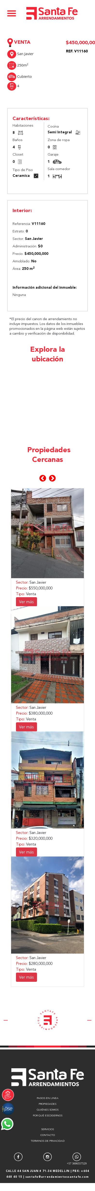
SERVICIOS (47, 1129)
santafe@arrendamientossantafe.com (57, 1177)
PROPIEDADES (47, 1104)
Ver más (26, 601)
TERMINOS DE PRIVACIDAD (48, 1141)
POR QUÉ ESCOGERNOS (47, 1115)
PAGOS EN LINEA (47, 1098)
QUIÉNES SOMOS (47, 1110)
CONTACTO (47, 1135)
